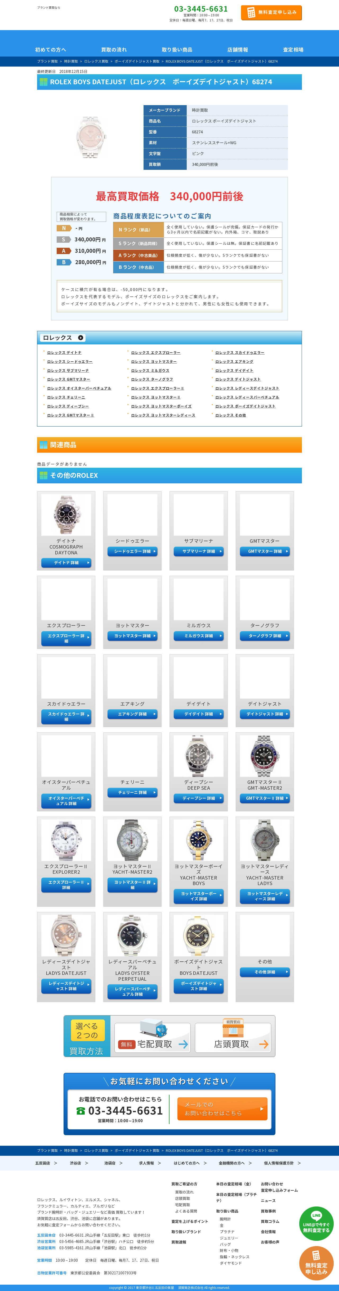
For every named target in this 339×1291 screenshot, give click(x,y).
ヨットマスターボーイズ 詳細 (199, 896)
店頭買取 (182, 1198)
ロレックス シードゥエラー (70, 361)
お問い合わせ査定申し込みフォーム (279, 1187)
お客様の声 (270, 1242)
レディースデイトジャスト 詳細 (66, 986)
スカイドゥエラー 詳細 (66, 717)
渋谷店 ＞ (79, 1163)
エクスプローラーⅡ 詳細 (66, 885)
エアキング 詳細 (132, 714)
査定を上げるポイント (189, 1221)
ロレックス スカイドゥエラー (240, 352)
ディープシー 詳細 (198, 798)
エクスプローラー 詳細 (66, 638)
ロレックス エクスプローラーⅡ (157, 388)
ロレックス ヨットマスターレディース (163, 415)
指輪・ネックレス (234, 1257)
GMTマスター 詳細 (265, 551)
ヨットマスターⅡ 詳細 (132, 885)
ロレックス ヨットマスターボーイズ (161, 406)
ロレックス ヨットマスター (154, 361)
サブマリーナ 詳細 (198, 551)
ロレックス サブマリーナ (68, 370)
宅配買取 (182, 1205)
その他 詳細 (265, 972)
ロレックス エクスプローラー (156, 352)
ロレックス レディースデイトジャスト (247, 388)
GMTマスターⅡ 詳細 (265, 798)
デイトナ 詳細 (66, 562)
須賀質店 (64, 1187)
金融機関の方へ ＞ (235, 1163)
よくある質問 (186, 1211)
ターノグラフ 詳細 (265, 635)
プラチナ (227, 1231)
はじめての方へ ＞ (190, 1163)
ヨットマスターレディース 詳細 (265, 896)
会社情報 (268, 1231)
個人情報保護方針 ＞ (282, 1163)
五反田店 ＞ (46, 1163)
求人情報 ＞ (150, 1163)
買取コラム (270, 1221)
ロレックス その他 (230, 415)
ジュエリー (229, 1238)
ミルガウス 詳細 (198, 635)
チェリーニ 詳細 (132, 792)
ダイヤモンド (231, 1263)
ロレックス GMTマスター (69, 379)
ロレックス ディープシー (68, 406)
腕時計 (225, 1219)
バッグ (225, 1244)
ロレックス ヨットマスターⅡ (156, 397)
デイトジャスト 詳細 (265, 714)
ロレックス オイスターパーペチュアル (79, 388)
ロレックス (57, 338)
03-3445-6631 (201, 9)
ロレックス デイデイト (234, 370)
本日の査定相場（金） (234, 1184)
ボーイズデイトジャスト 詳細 (199, 986)
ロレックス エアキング (234, 361)
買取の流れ (114, 49)
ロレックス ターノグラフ (152, 379)
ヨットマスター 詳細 (132, 635)
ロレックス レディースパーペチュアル (247, 397)
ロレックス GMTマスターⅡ (70, 415)
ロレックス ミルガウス (150, 370)
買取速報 (178, 1242)
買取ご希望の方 (184, 1184)
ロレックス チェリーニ (66, 397)
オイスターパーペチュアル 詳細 (66, 801)
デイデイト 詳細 (198, 714)
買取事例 (268, 1211)
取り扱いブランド (186, 1231)
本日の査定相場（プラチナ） (236, 1197)
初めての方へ (50, 49)
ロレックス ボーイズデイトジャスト (245, 406)
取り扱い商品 (227, 1211)
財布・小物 (229, 1250)
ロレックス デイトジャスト (238, 379)
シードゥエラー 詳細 (132, 551)
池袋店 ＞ (113, 1163)
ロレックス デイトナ (64, 352)
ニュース (268, 1200)
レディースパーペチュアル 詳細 (132, 991)
